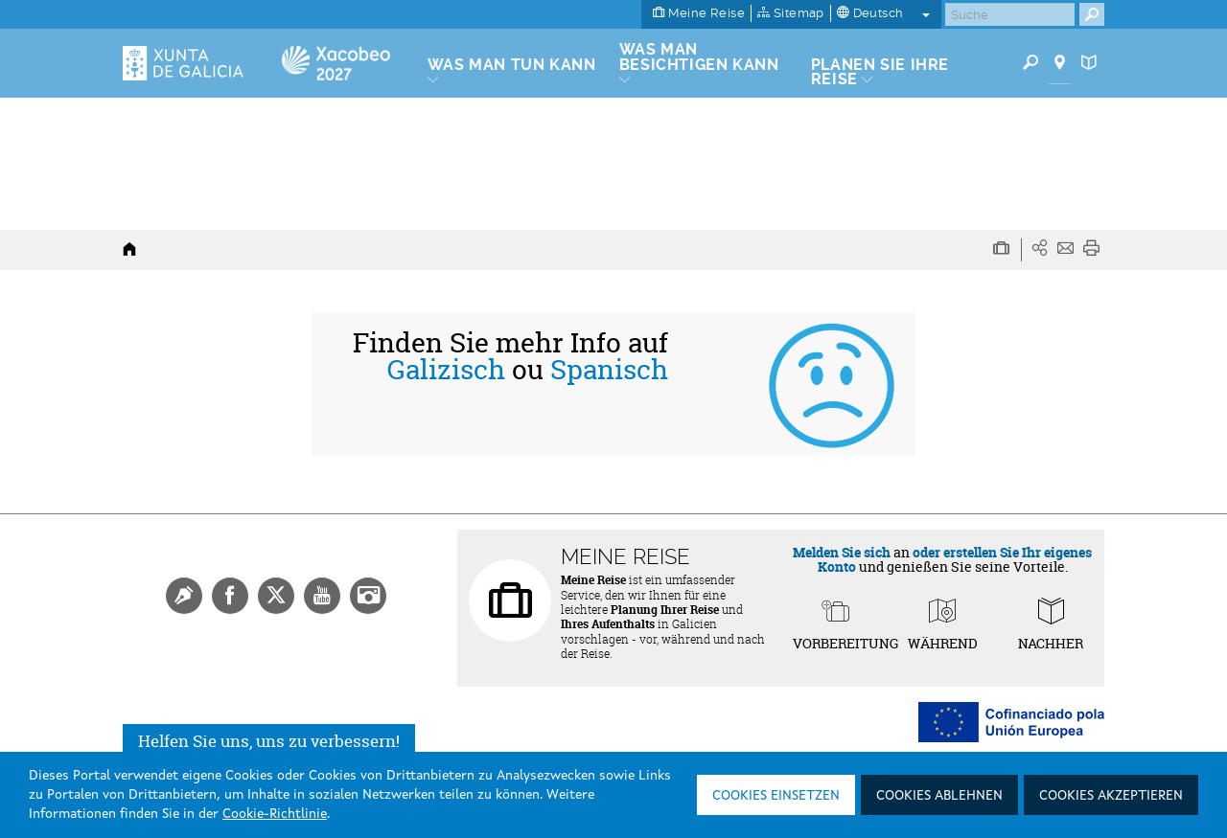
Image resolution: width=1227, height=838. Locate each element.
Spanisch (609, 369)
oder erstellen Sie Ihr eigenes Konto (955, 559)
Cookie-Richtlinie (274, 814)
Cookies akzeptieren (1111, 796)
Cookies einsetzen (776, 796)
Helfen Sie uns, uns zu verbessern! (269, 741)
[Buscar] (1010, 14)
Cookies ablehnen (939, 796)
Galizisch (446, 369)
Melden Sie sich (842, 552)
